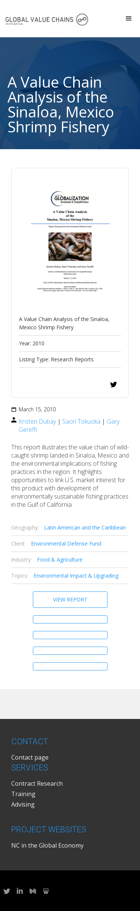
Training (23, 794)
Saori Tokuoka (81, 421)
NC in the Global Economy (47, 845)
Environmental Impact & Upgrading (76, 575)
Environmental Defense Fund (66, 543)
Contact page (30, 757)
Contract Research (37, 783)
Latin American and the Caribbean (85, 527)
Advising (23, 804)
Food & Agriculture (60, 559)
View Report (70, 599)
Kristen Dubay (37, 421)
